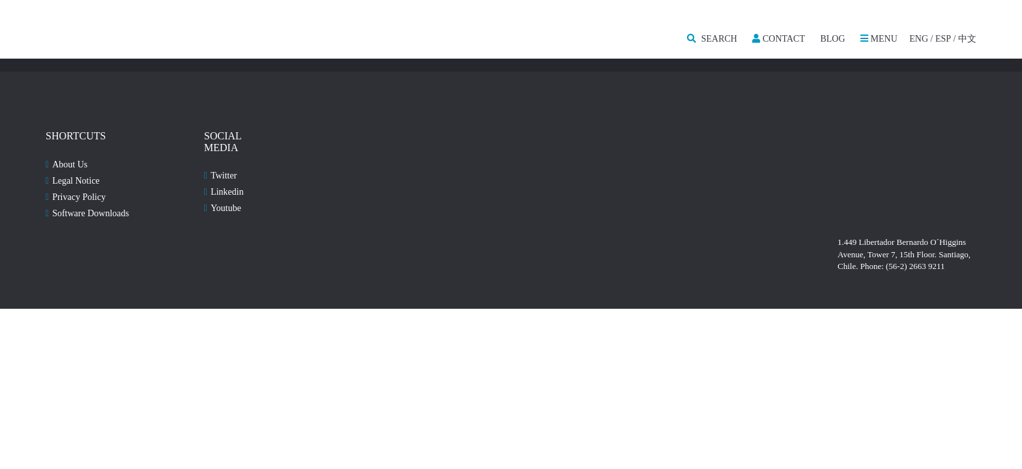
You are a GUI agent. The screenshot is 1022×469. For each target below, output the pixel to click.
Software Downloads (90, 213)
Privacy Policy (79, 197)
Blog (832, 39)
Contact (778, 39)
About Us (69, 164)
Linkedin (227, 192)
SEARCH (712, 39)
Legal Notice (76, 181)
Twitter (224, 175)
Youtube (226, 208)
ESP (943, 39)
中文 (967, 39)
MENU (879, 39)
